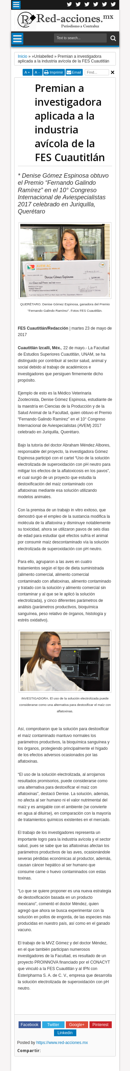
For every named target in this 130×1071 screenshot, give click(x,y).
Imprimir (56, 72)
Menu (16, 5)
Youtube (104, 5)
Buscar (113, 38)
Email (76, 72)
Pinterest (113, 5)
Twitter (69, 5)
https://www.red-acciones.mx (62, 1042)
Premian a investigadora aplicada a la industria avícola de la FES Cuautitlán (70, 122)
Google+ (87, 5)
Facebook (78, 5)
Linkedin (96, 5)
